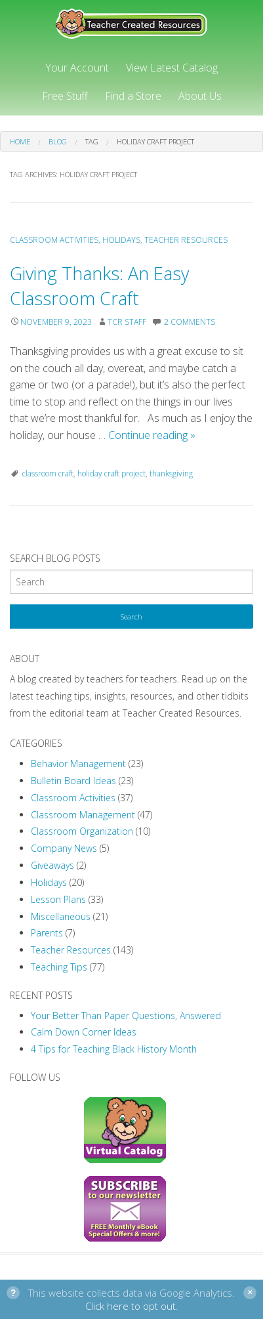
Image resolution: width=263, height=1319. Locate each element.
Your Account (77, 67)
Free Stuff (65, 96)
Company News (64, 848)
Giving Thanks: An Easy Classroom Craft (99, 285)
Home (20, 141)
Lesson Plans (58, 899)
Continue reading (151, 435)
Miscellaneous (61, 916)
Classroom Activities (54, 239)
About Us (200, 96)
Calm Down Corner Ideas (83, 1032)
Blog (58, 141)
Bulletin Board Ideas (73, 780)
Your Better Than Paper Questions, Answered (126, 1015)
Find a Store (133, 96)
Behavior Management (78, 763)
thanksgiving (171, 473)
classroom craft (47, 473)
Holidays (121, 239)
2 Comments (189, 321)
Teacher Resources (186, 239)
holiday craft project (111, 473)
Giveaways (52, 865)
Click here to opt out (130, 1305)
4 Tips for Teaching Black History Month (114, 1049)
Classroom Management (83, 814)
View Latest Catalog (172, 67)
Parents (47, 933)
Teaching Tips (59, 967)
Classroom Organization (82, 831)
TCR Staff (127, 321)
